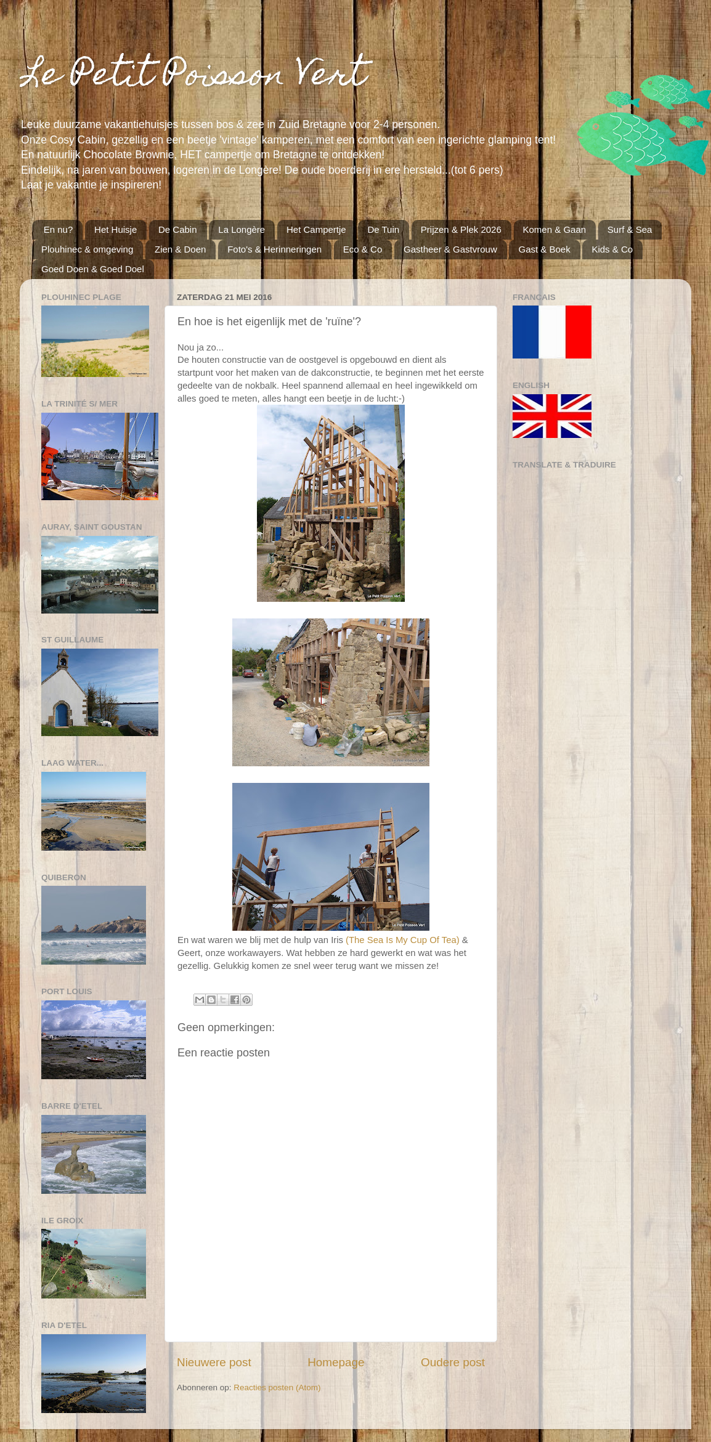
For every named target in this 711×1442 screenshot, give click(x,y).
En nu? (58, 229)
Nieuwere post (214, 1362)
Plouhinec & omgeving (87, 249)
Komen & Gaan (555, 229)
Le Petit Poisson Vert (193, 77)
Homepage (335, 1362)
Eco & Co (362, 249)
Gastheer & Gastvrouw (450, 249)
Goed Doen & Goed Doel (92, 269)
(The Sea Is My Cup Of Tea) (403, 940)
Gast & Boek (544, 249)
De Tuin (383, 229)
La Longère (241, 229)
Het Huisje (115, 229)
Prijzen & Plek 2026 (461, 229)
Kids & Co (612, 249)
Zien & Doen (180, 249)
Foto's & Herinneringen (274, 249)
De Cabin (177, 229)
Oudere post (453, 1362)
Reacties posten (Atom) (277, 1387)
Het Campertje (316, 229)
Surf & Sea (629, 229)
